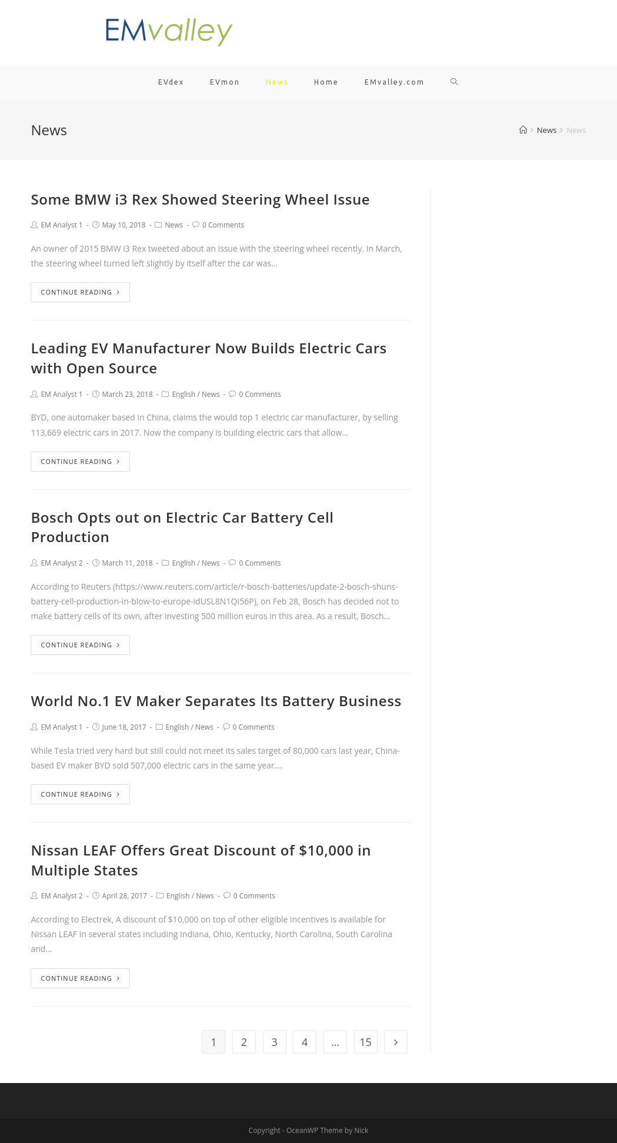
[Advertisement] (517, 365)
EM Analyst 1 (61, 225)
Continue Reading (80, 292)
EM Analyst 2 (61, 563)
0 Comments (223, 225)
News (174, 225)
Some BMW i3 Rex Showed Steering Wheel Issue (200, 199)
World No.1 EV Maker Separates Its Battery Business (216, 700)
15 (365, 1042)
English (183, 394)
